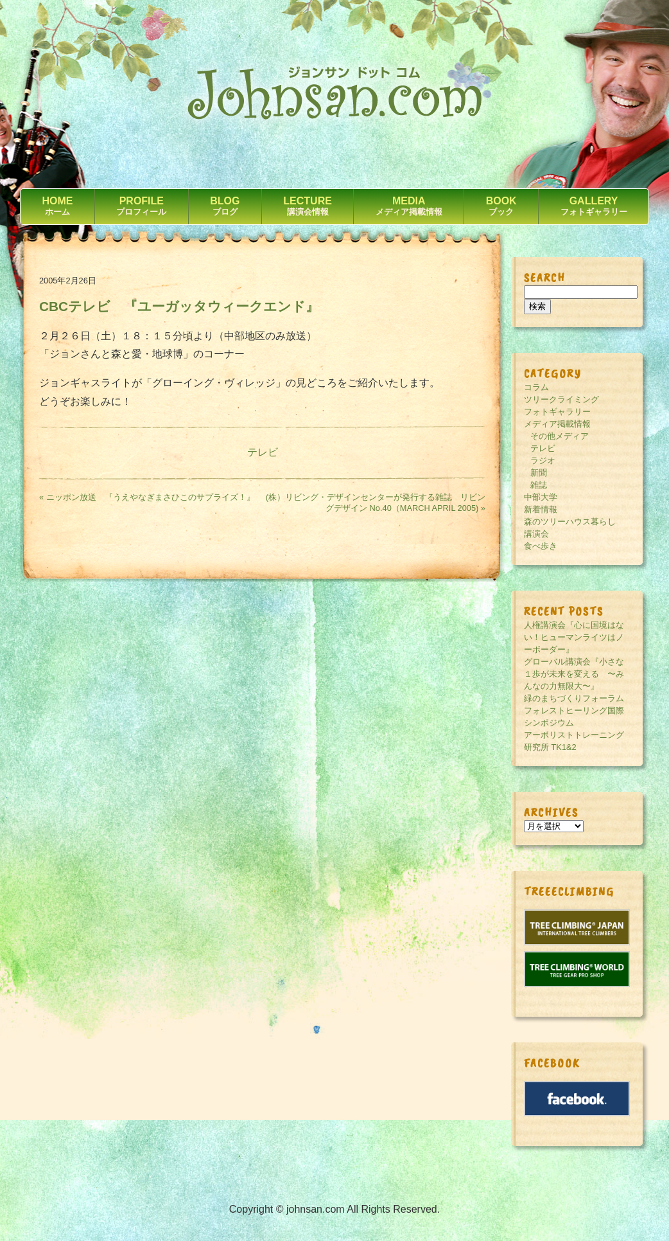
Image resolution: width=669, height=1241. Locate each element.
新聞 (538, 473)
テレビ (262, 452)
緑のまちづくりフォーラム (574, 698)
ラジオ (542, 460)
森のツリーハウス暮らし (570, 521)
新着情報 (540, 509)
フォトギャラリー (557, 411)
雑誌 (538, 485)
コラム (536, 387)
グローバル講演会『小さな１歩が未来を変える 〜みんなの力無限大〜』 (574, 674)
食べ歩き (540, 546)
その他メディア (559, 436)
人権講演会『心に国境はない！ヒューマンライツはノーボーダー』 (574, 637)
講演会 (536, 534)
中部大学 (540, 497)
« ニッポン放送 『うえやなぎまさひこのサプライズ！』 (147, 497)
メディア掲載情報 (557, 424)
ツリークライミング (561, 399)
